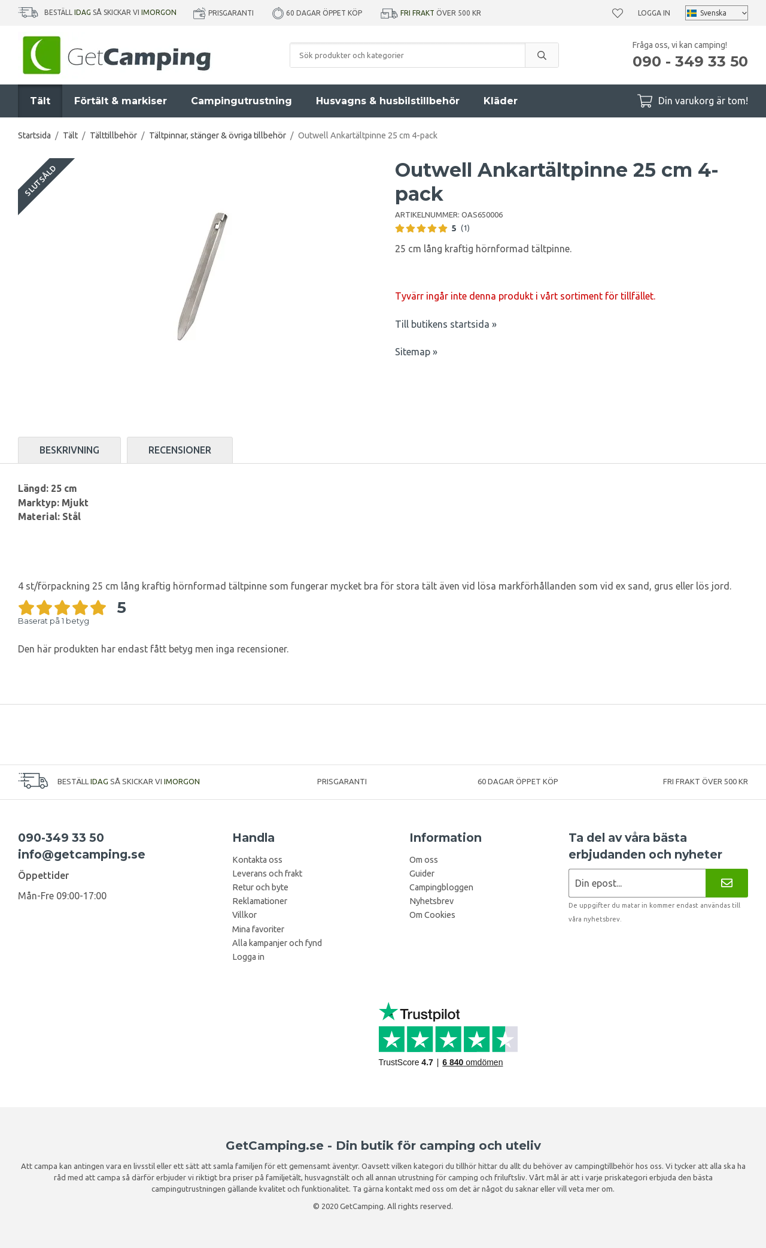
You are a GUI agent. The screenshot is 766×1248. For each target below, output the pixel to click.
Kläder (501, 101)
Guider (421, 873)
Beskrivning (69, 450)
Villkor (244, 915)
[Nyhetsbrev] (727, 883)
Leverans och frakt (267, 873)
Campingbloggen (441, 887)
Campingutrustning (241, 101)
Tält (40, 101)
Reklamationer (259, 901)
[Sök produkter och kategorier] (407, 55)
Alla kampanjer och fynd (277, 943)
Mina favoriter (258, 929)
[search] (541, 55)
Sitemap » (416, 351)
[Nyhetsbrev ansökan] (637, 883)
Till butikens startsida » (446, 324)
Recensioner (179, 450)
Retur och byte (260, 887)
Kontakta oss (257, 860)
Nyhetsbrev (431, 901)
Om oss (423, 860)
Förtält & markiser (120, 101)
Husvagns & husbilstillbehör (388, 101)
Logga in (654, 13)
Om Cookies (432, 915)
